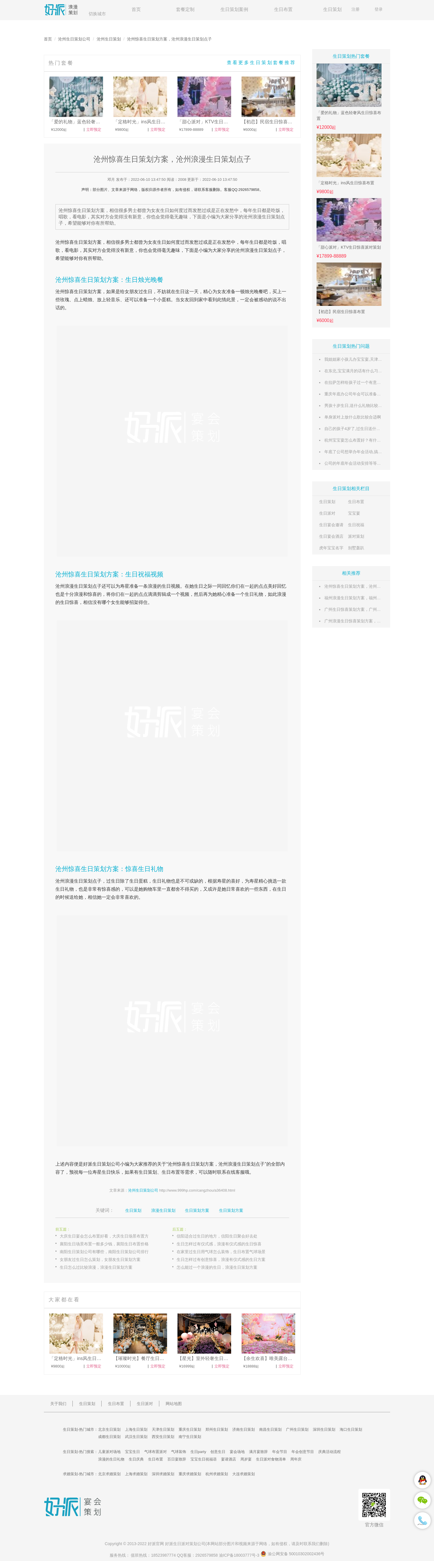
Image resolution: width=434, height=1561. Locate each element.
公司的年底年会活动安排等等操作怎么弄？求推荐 (368, 463)
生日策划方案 (88, 242)
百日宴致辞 (176, 1459)
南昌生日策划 (270, 1429)
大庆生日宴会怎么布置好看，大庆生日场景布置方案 (106, 1236)
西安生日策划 (163, 1437)
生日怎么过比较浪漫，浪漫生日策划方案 (96, 1267)
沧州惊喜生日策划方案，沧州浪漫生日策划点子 (366, 586)
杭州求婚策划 (216, 1474)
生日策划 (332, 9)
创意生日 (217, 1452)
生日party (198, 1452)
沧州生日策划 (109, 39)
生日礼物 (254, 594)
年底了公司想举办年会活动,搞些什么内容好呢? (366, 451)
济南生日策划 (243, 1429)
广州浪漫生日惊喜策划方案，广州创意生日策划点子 (370, 621)
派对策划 (356, 536)
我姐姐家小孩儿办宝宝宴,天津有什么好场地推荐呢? (370, 359)
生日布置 (283, 9)
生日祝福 (356, 524)
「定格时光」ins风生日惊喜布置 (345, 183)
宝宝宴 (354, 513)
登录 (379, 9)
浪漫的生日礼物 (111, 1459)
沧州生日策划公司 (74, 39)
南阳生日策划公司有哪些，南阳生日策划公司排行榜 (106, 1251)
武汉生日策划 (136, 1437)
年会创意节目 (302, 1452)
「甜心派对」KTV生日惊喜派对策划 (349, 247)
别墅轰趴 (356, 548)
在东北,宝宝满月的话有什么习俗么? (356, 371)
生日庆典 (136, 1459)
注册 (355, 9)
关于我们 (58, 1403)
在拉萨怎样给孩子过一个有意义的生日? (359, 382)
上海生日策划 (136, 1429)
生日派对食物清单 (271, 1459)
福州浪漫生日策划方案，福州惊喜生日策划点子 (366, 598)
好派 (87, 1164)
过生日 (145, 291)
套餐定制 (185, 9)
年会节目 (279, 1452)
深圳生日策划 (324, 1429)
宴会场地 (237, 1452)
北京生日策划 (109, 1429)
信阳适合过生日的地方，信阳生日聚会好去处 (217, 1236)
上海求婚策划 (136, 1474)
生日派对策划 (185, 1543)
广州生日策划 (297, 1429)
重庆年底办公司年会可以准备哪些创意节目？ (364, 394)
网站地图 (174, 1403)
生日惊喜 (69, 602)
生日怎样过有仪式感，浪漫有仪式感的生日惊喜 (219, 1244)
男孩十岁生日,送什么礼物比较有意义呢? (360, 405)
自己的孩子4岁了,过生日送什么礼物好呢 (360, 428)
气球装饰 (178, 1452)
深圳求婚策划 (163, 1474)
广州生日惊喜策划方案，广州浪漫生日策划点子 (366, 609)
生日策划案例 (234, 9)
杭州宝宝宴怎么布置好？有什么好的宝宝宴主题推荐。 (372, 440)
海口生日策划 (351, 1429)
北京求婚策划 (109, 1474)
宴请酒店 (228, 1459)
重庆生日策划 (190, 1429)
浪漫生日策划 (163, 1210)
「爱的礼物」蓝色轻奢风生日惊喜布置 (349, 115)
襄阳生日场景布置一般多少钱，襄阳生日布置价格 (104, 1244)
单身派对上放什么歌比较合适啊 (352, 417)
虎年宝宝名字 (331, 548)
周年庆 (296, 1459)
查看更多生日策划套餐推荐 (261, 62)
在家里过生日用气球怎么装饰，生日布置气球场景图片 (225, 1251)
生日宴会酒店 (331, 536)
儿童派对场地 (109, 1452)
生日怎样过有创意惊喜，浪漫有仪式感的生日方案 (221, 1259)
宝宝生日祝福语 (203, 1459)
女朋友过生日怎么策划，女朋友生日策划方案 (100, 1259)
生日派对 (327, 513)
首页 (136, 9)
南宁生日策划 (190, 1437)
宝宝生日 (132, 1452)
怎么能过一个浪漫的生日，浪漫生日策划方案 (217, 1267)
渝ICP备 (240, 1555)
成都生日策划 (109, 1437)
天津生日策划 (163, 1429)
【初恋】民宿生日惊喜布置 (341, 311)
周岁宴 (246, 1459)
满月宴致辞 (258, 1452)
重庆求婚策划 (190, 1474)
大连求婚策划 (243, 1474)
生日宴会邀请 (331, 524)
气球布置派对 (155, 1452)
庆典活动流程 (329, 1452)
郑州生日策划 (216, 1429)
